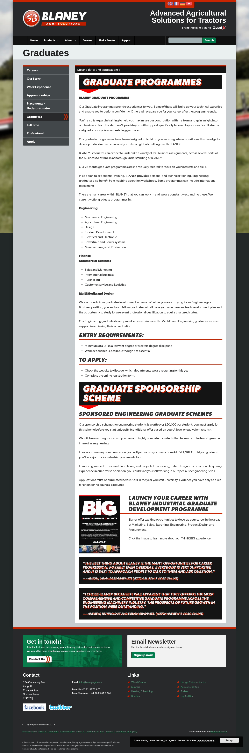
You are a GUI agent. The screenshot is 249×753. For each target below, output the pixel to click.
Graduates (34, 117)
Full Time (33, 125)
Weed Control (138, 682)
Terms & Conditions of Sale (90, 731)
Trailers (184, 691)
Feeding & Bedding (142, 691)
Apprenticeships (38, 95)
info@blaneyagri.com (90, 682)
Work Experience (39, 87)
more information (206, 740)
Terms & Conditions (48, 731)
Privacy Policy (29, 731)
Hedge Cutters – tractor (193, 682)
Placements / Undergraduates (38, 106)
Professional (35, 133)
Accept (229, 740)
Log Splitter (187, 696)
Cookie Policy (67, 731)
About (69, 40)
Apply (31, 141)
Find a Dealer (107, 40)
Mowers (135, 686)
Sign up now (143, 655)
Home (34, 40)
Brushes (135, 696)
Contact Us (37, 659)
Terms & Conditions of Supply (121, 731)
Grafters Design (218, 731)
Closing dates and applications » (99, 70)
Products (49, 40)
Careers (87, 40)
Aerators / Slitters (190, 686)
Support (126, 40)
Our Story (34, 78)
